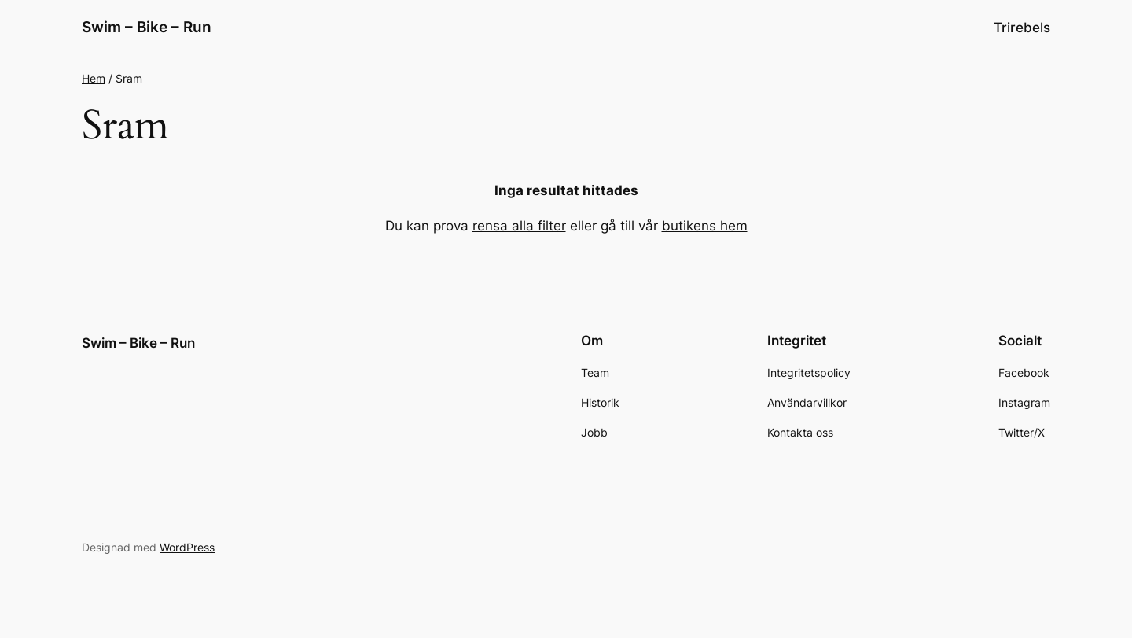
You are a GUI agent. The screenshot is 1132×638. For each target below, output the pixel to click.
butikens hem (705, 226)
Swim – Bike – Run (146, 26)
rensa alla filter (519, 226)
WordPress (187, 547)
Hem (93, 78)
